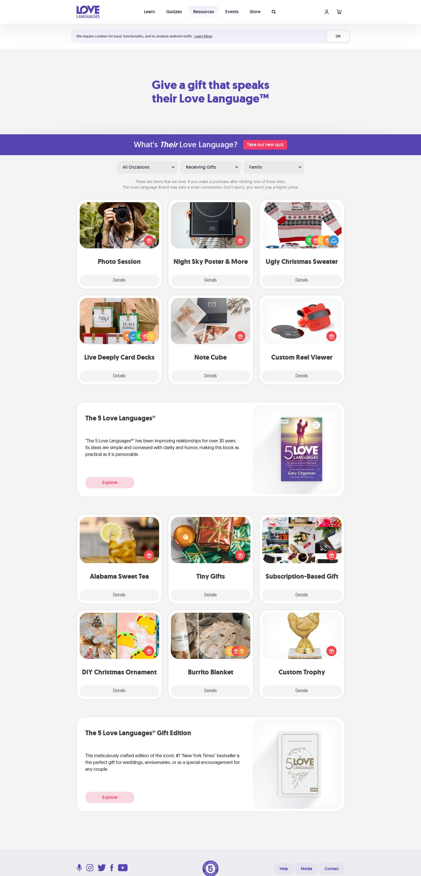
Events (232, 12)
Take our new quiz (265, 145)
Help (284, 868)
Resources (203, 12)
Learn (149, 12)
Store (255, 12)
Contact (332, 868)
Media (306, 868)
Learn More (203, 36)
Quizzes (174, 12)
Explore (109, 482)
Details (119, 280)
